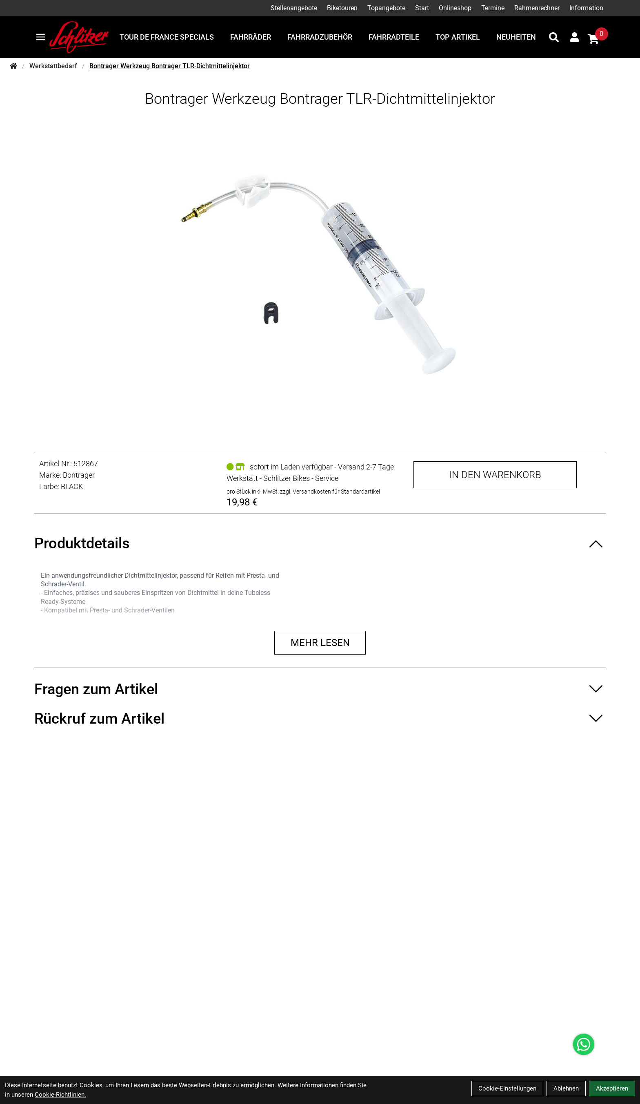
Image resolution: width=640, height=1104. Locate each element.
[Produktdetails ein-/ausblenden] (320, 543)
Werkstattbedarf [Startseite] (53, 66)
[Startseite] (13, 66)
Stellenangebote (294, 8)
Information (586, 8)
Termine (492, 8)
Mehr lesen (320, 642)
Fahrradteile (394, 37)
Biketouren (342, 8)
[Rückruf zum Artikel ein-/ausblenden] (320, 719)
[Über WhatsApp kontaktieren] (583, 1044)
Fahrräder (250, 37)
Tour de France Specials (167, 37)
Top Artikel (458, 37)
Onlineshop (455, 8)
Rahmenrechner (537, 8)
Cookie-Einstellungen (507, 1088)
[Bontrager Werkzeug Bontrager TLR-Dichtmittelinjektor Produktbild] (320, 273)
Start (422, 8)
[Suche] (554, 37)
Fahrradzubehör (319, 37)
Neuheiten (516, 37)
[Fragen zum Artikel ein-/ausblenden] (320, 689)
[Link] (40, 37)
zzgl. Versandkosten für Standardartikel (330, 491)
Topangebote (386, 8)
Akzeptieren (612, 1088)
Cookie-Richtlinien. (60, 1094)
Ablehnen (566, 1088)
